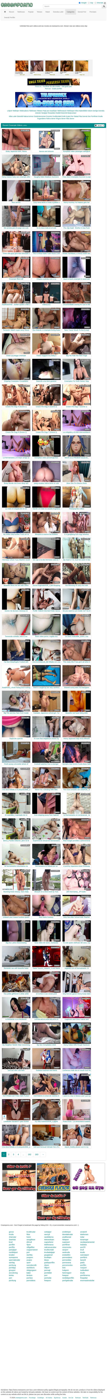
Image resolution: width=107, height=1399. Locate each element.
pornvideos (31, 1280)
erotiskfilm (66, 1255)
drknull (29, 1242)
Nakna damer (51, 118)
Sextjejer (44, 113)
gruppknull (48, 1255)
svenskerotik (31, 1265)
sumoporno (13, 1257)
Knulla (100, 116)
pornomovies (67, 1265)
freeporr (65, 1275)
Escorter (49, 116)
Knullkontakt (57, 116)
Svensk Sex (86, 116)
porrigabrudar (67, 1280)
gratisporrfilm (49, 1263)
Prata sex (46, 111)
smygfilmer (31, 1240)
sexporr (65, 1250)
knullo (82, 1252)
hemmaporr (67, 1273)
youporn (30, 1257)
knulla (11, 1234)
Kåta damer (70, 118)
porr (28, 1252)
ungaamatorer (32, 1250)
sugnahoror (48, 1242)
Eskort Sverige (93, 111)
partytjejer (13, 1250)
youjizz (29, 1260)
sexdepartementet (87, 1242)
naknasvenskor (50, 1247)
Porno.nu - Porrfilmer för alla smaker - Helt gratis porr (53, 86)
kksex (46, 1260)
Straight (83, 3)
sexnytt (47, 1234)
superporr (66, 1242)
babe (29, 1273)
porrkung (12, 1265)
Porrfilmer (94, 116)
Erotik (63, 116)
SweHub (12, 1240)
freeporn (47, 1280)
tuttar (82, 1237)
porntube (47, 1278)
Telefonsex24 (61, 111)
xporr (29, 1263)
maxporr (83, 1268)
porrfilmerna (85, 1275)
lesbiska (83, 1245)
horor (29, 1237)
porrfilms (83, 1257)
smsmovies (66, 1247)
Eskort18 (64, 113)
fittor (28, 1234)
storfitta (29, 1255)
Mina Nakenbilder (81, 111)
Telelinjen (16, 111)
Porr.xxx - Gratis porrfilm (53, 89)
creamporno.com (21, 1398)
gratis (82, 1263)
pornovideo (66, 1260)
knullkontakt (49, 1250)
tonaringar (84, 1240)
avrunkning (13, 1273)
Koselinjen (53, 111)
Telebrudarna (24, 111)
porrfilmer (66, 1245)
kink (63, 1268)
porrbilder (48, 1273)
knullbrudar (31, 1232)
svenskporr (84, 1255)
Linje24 (9, 111)
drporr (46, 1265)
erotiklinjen (66, 1232)
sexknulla (66, 1252)
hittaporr (65, 1240)
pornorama (66, 1263)
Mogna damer (61, 118)
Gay (91, 3)
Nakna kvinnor (29, 116)
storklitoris (31, 1268)
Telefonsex (32, 111)
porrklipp (12, 1268)
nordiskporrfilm (68, 1278)
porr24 (82, 1247)
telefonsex (84, 1234)
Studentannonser (40, 116)
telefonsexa (48, 1245)
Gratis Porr (70, 116)
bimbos (29, 1275)
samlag (12, 1263)
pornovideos (67, 1257)
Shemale (100, 3)
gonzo (11, 1232)
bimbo (11, 1275)
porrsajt (47, 1270)
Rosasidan (51, 113)
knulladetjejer (49, 1252)
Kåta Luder (13, 116)
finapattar (84, 1278)
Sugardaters (41, 118)
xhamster (12, 1237)
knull (11, 1242)
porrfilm (12, 1245)
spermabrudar (14, 1260)
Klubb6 (58, 113)
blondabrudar (67, 1234)
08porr (46, 1268)
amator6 (83, 1232)
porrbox (30, 1278)
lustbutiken (84, 1270)
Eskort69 (20, 116)
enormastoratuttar (87, 1280)
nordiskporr (13, 1252)
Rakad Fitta (78, 116)
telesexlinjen (49, 1240)
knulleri (12, 1255)
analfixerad (66, 1237)
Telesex (39, 111)
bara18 (83, 1260)
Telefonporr (71, 111)
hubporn (65, 1270)
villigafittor (30, 1247)
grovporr (12, 1270)
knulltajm (47, 1257)
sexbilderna (48, 1237)
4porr (29, 1245)
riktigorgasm (31, 1270)
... (23, 1154)
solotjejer (47, 1232)
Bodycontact (72, 113)
